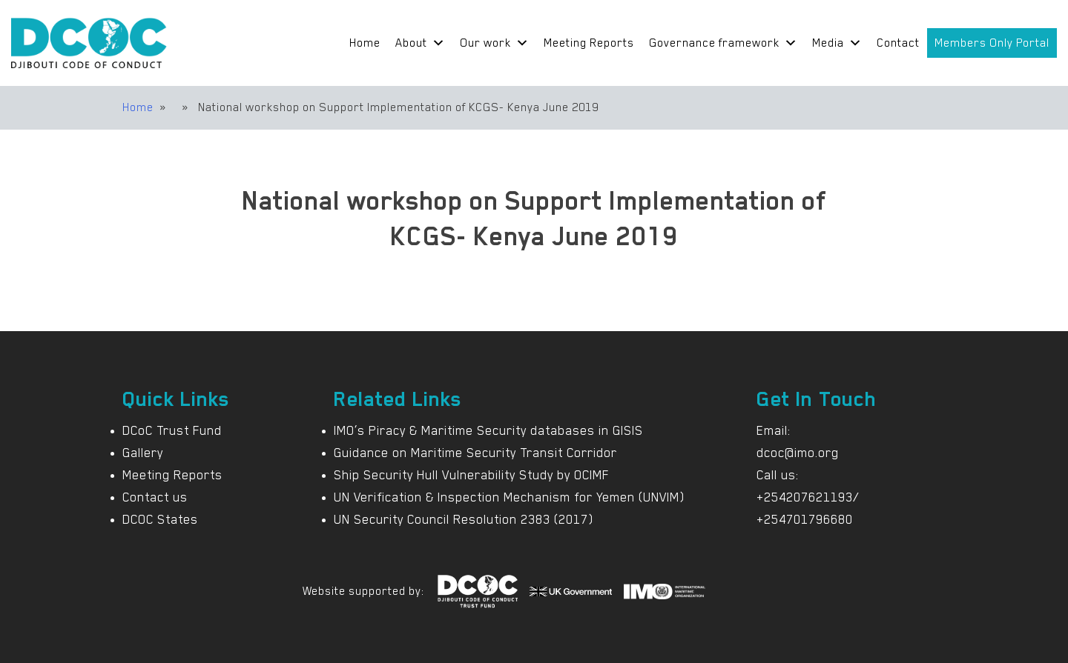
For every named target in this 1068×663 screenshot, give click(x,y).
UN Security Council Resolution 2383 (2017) (463, 519)
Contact (898, 43)
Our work (494, 43)
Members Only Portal (991, 43)
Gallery (142, 452)
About (420, 43)
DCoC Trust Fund (172, 430)
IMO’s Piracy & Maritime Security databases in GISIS (488, 430)
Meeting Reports (589, 43)
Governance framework (723, 43)
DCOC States (160, 519)
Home (364, 43)
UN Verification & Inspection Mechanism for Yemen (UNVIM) (509, 497)
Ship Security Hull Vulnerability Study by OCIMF (471, 474)
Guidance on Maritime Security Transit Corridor (475, 452)
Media (837, 43)
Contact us (155, 497)
